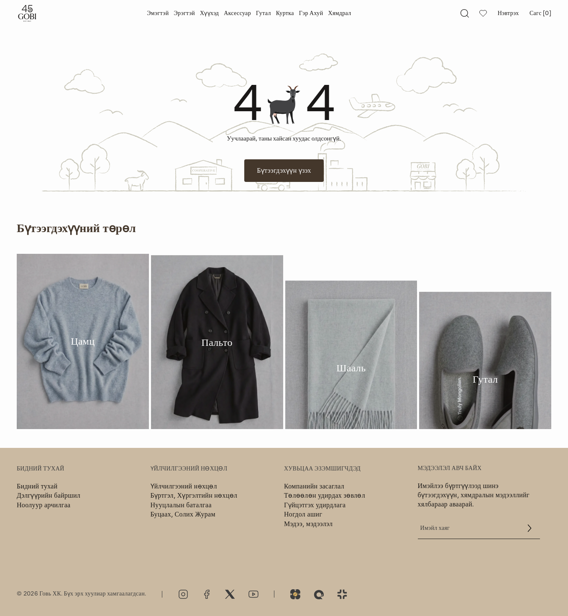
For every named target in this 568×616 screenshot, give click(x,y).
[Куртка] (285, 13)
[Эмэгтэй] (158, 13)
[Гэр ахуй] (311, 13)
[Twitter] (230, 594)
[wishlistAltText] (483, 13)
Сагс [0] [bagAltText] (540, 13)
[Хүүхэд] (209, 13)
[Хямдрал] (339, 13)
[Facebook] (207, 594)
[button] (529, 528)
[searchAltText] (465, 13)
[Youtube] (253, 594)
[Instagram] (183, 594)
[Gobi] (27, 13)
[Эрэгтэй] (184, 13)
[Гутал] (263, 13)
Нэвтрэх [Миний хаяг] (508, 13)
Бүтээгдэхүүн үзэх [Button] (284, 170)
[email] (479, 528)
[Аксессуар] (237, 13)
